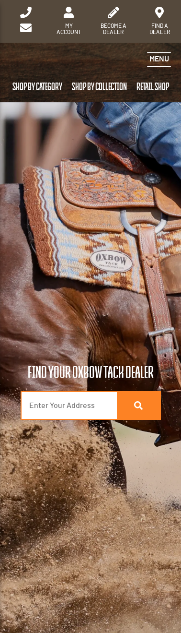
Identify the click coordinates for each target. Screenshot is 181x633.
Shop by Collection (99, 87)
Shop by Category (37, 87)
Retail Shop (152, 87)
